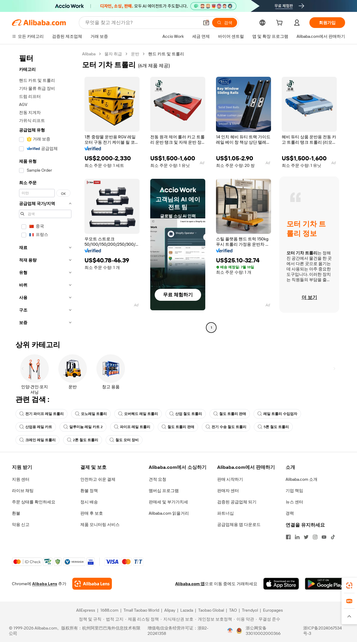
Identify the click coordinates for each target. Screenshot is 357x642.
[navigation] (45, 191)
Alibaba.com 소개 (301, 479)
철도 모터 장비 (124, 440)
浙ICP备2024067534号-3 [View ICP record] (322, 631)
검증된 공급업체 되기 (236, 501)
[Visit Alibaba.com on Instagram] (315, 537)
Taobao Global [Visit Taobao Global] (211, 610)
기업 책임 (294, 490)
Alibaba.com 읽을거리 (169, 513)
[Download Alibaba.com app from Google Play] (325, 584)
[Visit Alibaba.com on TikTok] (333, 537)
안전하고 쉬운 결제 (97, 479)
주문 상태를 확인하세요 (33, 501)
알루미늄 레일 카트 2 (83, 427)
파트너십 (225, 513)
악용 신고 (20, 524)
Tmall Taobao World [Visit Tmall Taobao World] (141, 610)
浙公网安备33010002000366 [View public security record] (263, 631)
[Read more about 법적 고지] (113, 619)
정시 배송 (89, 501)
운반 (135, 53)
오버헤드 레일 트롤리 (138, 413)
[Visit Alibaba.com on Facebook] (288, 537)
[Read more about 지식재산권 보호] (177, 619)
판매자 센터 (228, 490)
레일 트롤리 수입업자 (277, 413)
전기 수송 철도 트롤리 (226, 427)
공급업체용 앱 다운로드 (239, 524)
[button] (206, 22)
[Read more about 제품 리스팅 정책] (142, 619)
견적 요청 (157, 479)
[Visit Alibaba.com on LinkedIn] (297, 537)
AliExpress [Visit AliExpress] (85, 610)
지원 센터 (20, 479)
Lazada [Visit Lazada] (186, 610)
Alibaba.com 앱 (190, 583)
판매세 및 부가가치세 (168, 501)
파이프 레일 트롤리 (132, 427)
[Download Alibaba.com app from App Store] (281, 584)
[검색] (224, 22)
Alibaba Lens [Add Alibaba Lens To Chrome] (44, 583)
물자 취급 (113, 53)
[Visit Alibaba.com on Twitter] (306, 537)
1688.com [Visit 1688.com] (109, 610)
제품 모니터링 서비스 (100, 524)
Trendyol (250, 610)
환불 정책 (89, 490)
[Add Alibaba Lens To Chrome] (92, 584)
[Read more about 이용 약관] (244, 619)
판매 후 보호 (91, 513)
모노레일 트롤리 (91, 413)
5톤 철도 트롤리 (273, 427)
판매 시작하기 (230, 479)
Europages (273, 610)
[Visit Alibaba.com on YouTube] (324, 537)
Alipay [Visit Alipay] (169, 610)
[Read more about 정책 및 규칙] (89, 619)
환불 (16, 513)
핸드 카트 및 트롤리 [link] (166, 53)
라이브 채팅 (23, 490)
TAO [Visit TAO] (233, 610)
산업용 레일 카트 (35, 427)
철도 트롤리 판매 (229, 413)
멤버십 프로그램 (164, 490)
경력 (290, 513)
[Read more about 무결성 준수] (268, 619)
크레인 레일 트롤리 (37, 440)
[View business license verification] (230, 631)
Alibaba (88, 53)
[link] (349, 585)
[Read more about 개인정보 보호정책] (213, 619)
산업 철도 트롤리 (185, 413)
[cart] (280, 23)
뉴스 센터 (294, 501)
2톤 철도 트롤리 (82, 440)
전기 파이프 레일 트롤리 (41, 413)
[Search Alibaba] (141, 22)
